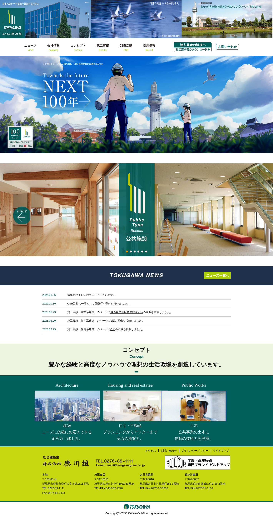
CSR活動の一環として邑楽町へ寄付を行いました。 (98, 303)
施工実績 (103, 48)
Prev (5, 105)
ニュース (30, 48)
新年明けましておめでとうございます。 (91, 294)
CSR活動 (126, 48)
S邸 (112, 320)
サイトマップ (221, 450)
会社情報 (53, 48)
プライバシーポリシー (194, 450)
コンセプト (78, 48)
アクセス (149, 450)
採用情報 (149, 48)
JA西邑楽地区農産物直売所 (126, 312)
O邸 (112, 329)
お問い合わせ (227, 46)
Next (268, 105)
